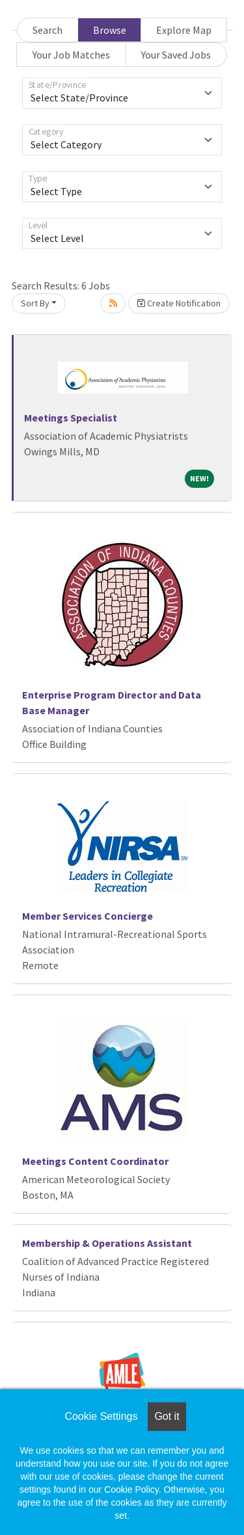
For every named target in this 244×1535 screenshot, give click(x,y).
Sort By (35, 303)
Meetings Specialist (70, 417)
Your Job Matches (71, 54)
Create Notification (179, 303)
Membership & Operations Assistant (107, 1242)
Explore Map (183, 29)
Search (47, 29)
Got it (166, 1416)
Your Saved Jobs (176, 54)
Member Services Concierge (87, 915)
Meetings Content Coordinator (95, 1161)
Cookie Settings (100, 1416)
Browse (109, 29)
